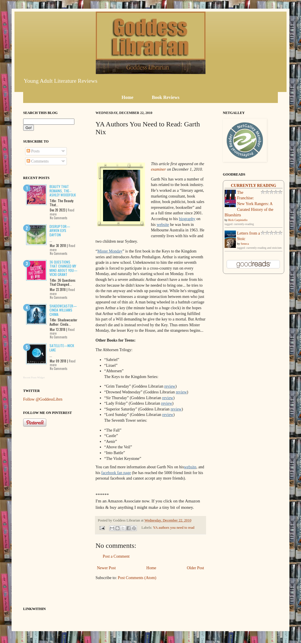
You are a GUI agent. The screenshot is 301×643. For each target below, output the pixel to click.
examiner (158, 169)
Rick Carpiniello (237, 220)
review (169, 386)
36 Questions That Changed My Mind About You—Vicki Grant (63, 268)
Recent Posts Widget (34, 377)
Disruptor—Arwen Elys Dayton (59, 230)
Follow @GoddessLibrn (42, 399)
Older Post (195, 568)
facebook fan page (116, 473)
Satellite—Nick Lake (61, 347)
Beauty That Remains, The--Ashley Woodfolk (62, 190)
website (163, 224)
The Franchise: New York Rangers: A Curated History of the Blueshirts (249, 203)
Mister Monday (109, 251)
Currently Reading (253, 185)
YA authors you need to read (173, 528)
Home (151, 568)
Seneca (245, 243)
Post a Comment (116, 556)
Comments (38, 161)
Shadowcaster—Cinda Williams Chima (63, 310)
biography (187, 219)
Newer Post (106, 568)
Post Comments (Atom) (137, 578)
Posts (33, 151)
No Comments (58, 217)
